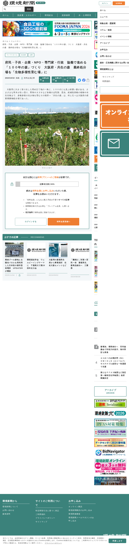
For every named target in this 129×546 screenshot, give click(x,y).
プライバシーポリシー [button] (53, 543)
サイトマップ (41, 522)
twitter (79, 79)
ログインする (31, 222)
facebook (83, 79)
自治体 (23, 55)
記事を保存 (46, 79)
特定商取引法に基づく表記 (47, 511)
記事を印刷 (58, 79)
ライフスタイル (12, 55)
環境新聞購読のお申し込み (80, 510)
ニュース (15, 41)
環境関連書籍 (74, 514)
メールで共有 (71, 79)
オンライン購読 (75, 507)
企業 (31, 55)
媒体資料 (6, 514)
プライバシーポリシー (45, 518)
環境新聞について (10, 507)
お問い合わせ (8, 510)
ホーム (5, 41)
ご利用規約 (40, 514)
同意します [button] (117, 541)
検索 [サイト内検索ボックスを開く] (122, 6)
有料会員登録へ (63, 222)
